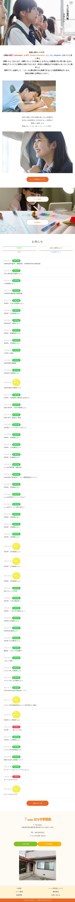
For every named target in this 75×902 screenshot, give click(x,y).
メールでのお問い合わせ (37, 836)
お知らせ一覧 (37, 803)
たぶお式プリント (56, 252)
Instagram (49, 844)
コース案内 (37, 199)
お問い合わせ (55, 895)
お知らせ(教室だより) (56, 248)
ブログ (19, 252)
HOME (19, 888)
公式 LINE (25, 844)
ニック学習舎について (37, 179)
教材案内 (37, 222)
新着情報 (19, 248)
